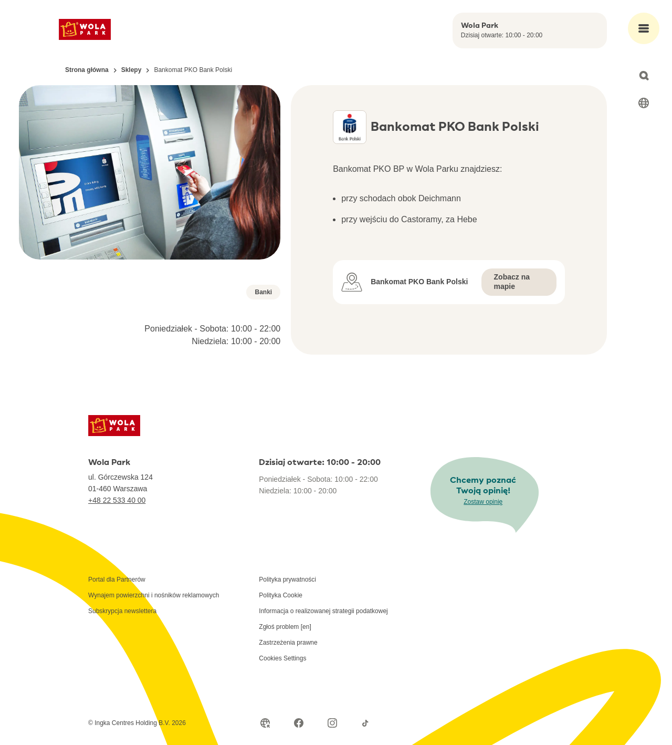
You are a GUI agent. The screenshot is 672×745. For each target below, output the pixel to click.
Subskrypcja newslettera (122, 611)
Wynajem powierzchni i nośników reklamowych (153, 595)
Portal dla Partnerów (116, 579)
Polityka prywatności (287, 579)
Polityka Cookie (280, 595)
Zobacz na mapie (512, 282)
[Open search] (643, 75)
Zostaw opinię (483, 501)
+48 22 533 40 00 (116, 500)
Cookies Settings (282, 658)
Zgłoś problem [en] (285, 626)
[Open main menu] (643, 28)
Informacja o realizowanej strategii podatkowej (323, 611)
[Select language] (643, 102)
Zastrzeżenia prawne (288, 642)
